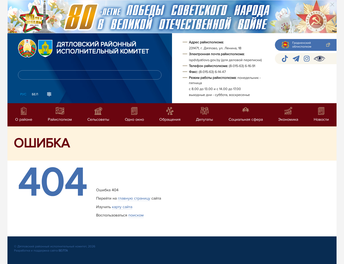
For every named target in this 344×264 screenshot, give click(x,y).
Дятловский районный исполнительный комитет (102, 48)
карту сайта (122, 206)
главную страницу (134, 198)
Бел (35, 94)
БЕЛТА (63, 250)
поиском (136, 215)
